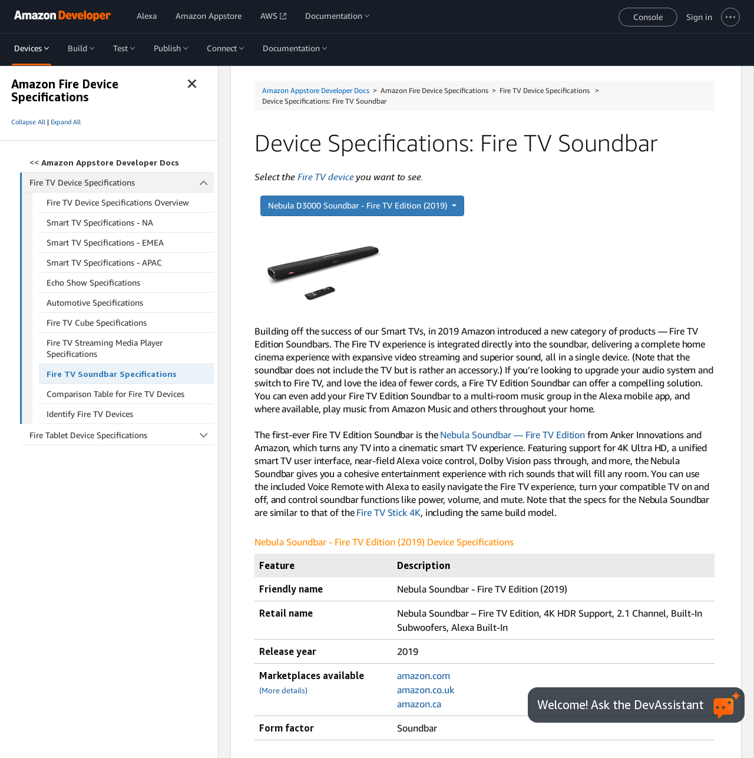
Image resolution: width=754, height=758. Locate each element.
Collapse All (28, 122)
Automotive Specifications (95, 302)
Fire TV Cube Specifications (97, 322)
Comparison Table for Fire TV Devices (115, 394)
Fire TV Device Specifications (121, 182)
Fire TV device (325, 177)
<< (104, 162)
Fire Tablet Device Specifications (121, 435)
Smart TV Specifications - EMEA (105, 242)
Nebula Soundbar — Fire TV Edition (512, 435)
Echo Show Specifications (93, 282)
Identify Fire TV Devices (90, 414)
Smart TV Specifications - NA (100, 222)
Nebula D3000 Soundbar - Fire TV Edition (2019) (358, 205)
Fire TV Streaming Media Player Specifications (105, 348)
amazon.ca (419, 704)
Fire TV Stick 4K (388, 512)
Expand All (66, 122)
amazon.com (423, 675)
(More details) (283, 690)
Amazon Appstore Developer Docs (315, 90)
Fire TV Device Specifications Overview (118, 202)
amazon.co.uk (425, 690)
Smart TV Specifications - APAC (104, 262)
